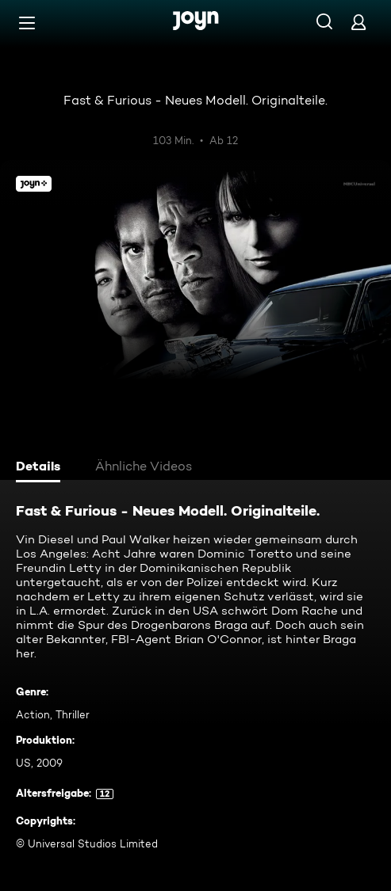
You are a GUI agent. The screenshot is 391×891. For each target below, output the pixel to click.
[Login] (358, 22)
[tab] (40, 468)
